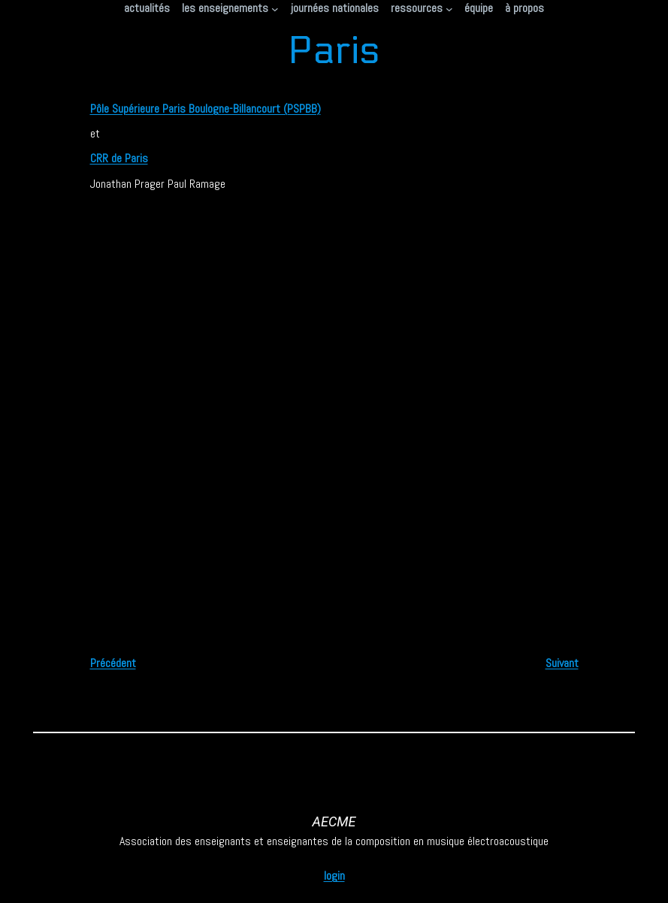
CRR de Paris (119, 158)
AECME (334, 821)
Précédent (113, 663)
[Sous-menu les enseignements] (275, 8)
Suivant (562, 663)
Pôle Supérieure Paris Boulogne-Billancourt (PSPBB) (205, 108)
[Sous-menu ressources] (449, 8)
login (334, 875)
